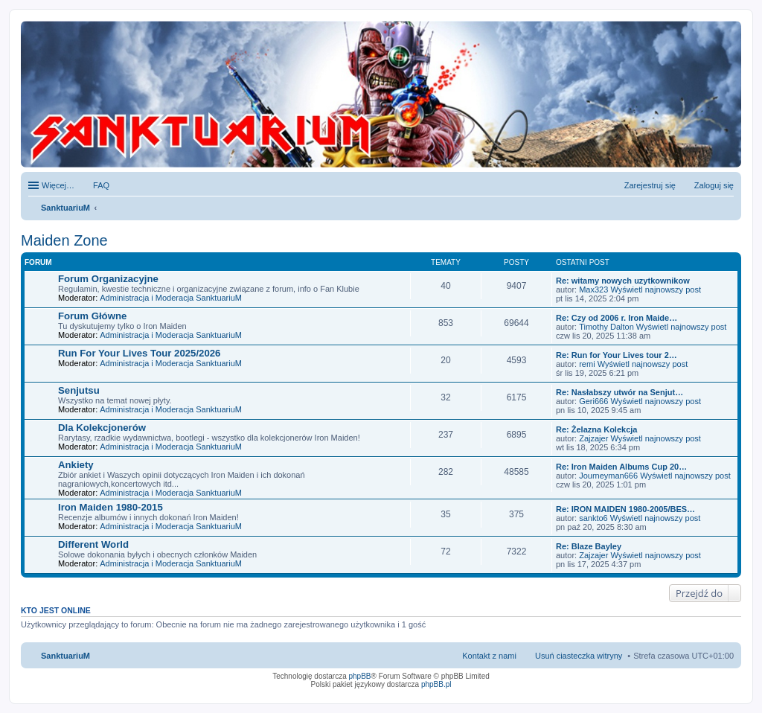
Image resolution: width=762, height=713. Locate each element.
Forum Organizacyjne (108, 278)
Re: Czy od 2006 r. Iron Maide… (616, 317)
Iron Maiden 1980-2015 (110, 507)
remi (587, 363)
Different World (93, 544)
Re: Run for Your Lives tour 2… (616, 355)
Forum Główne (92, 316)
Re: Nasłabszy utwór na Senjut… (619, 392)
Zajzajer (593, 438)
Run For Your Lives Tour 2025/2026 (139, 353)
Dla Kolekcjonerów (102, 427)
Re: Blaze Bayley (588, 546)
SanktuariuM (65, 207)
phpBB (360, 676)
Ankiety (76, 464)
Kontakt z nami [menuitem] (489, 655)
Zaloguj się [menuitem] (714, 185)
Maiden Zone (64, 240)
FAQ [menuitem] (101, 185)
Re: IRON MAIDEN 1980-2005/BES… (625, 509)
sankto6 (593, 518)
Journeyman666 (608, 475)
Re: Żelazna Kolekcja (596, 429)
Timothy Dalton (606, 326)
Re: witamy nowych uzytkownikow (623, 280)
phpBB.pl (436, 684)
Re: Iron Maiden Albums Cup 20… (621, 466)
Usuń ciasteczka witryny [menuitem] (578, 655)
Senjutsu (79, 390)
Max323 (593, 289)
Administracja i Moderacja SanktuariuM (171, 297)
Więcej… (58, 185)
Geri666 (593, 401)
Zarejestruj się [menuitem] (650, 185)
